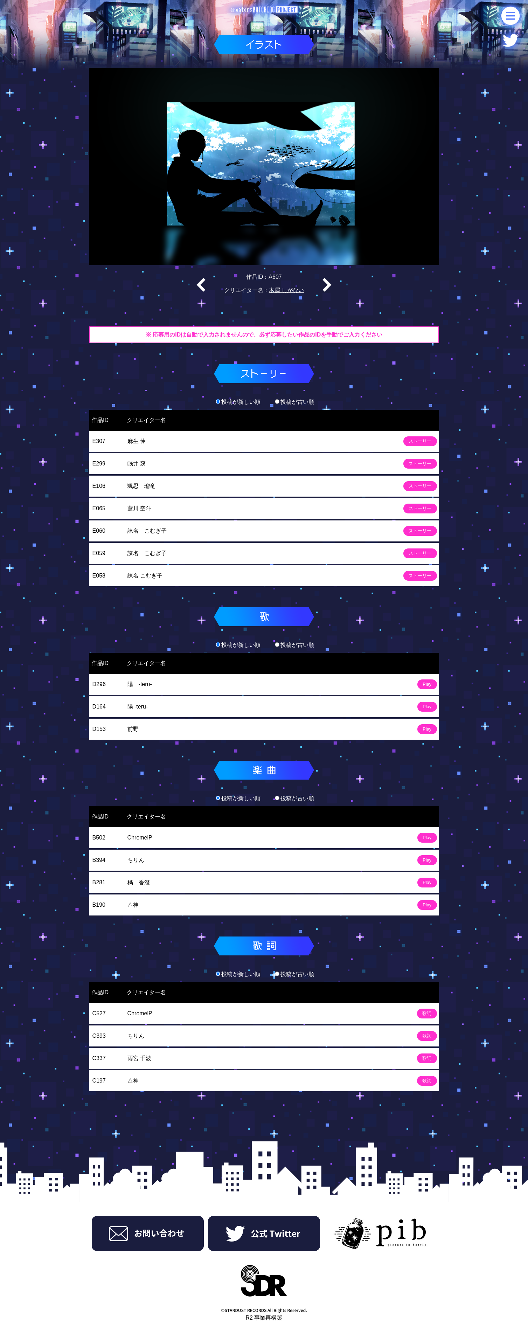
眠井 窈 (136, 463)
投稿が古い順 (294, 402)
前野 (133, 729)
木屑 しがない (286, 290)
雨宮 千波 (139, 1058)
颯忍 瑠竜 (141, 486)
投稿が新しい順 (238, 402)
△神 (133, 905)
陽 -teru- (139, 684)
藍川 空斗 (139, 508)
